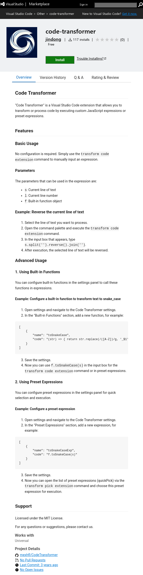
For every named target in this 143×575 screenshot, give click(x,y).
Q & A (78, 77)
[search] (115, 4)
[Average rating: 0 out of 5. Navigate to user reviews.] (109, 39)
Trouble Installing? (92, 58)
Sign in (84, 4)
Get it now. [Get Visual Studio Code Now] (129, 14)
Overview (24, 77)
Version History (53, 77)
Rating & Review (105, 77)
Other (41, 14)
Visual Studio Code (19, 14)
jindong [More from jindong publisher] (53, 39)
